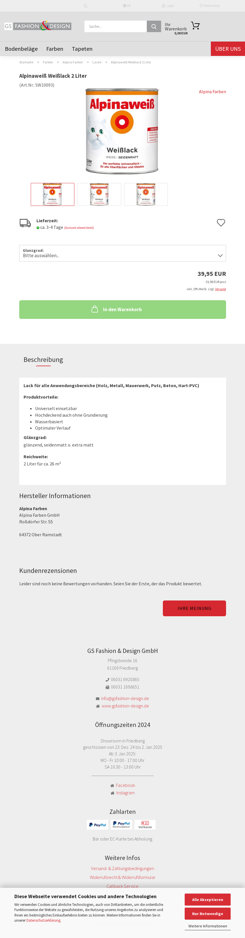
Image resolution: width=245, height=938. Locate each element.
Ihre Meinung (194, 608)
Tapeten (82, 48)
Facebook (125, 785)
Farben (54, 48)
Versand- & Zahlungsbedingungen (122, 868)
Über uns (228, 48)
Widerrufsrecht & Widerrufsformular (122, 877)
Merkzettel (210, 5)
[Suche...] (154, 26)
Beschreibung (43, 359)
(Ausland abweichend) (79, 228)
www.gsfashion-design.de (125, 706)
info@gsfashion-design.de (125, 698)
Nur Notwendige (207, 913)
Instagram (125, 792)
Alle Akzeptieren (207, 899)
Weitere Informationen (207, 926)
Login (168, 5)
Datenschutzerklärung (43, 920)
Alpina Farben (212, 91)
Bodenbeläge (21, 48)
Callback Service (122, 886)
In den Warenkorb (116, 308)
